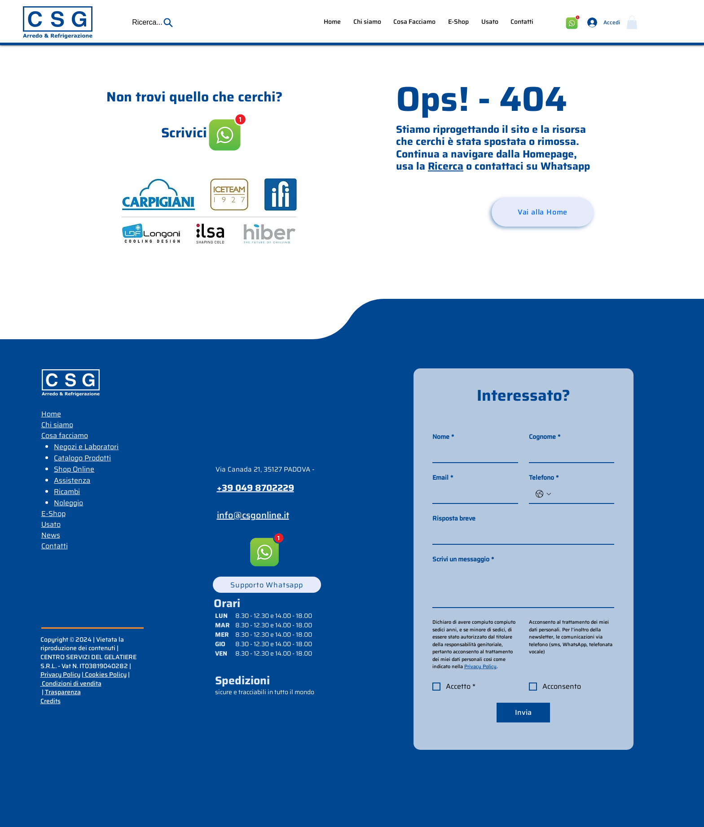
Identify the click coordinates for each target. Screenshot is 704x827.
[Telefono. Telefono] (580, 494)
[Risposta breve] (520, 535)
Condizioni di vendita (70, 683)
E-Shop (53, 513)
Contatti (54, 545)
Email (442, 477)
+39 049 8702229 (255, 488)
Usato (51, 524)
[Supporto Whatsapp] (267, 585)
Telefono (544, 477)
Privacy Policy (60, 674)
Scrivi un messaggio (463, 559)
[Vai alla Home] (543, 212)
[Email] (472, 494)
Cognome (544, 437)
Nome (443, 437)
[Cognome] (569, 453)
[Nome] (472, 453)
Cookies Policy (105, 674)
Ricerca (445, 166)
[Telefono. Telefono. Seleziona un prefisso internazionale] (543, 494)
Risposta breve (453, 518)
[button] (152, 22)
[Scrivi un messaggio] (523, 587)
